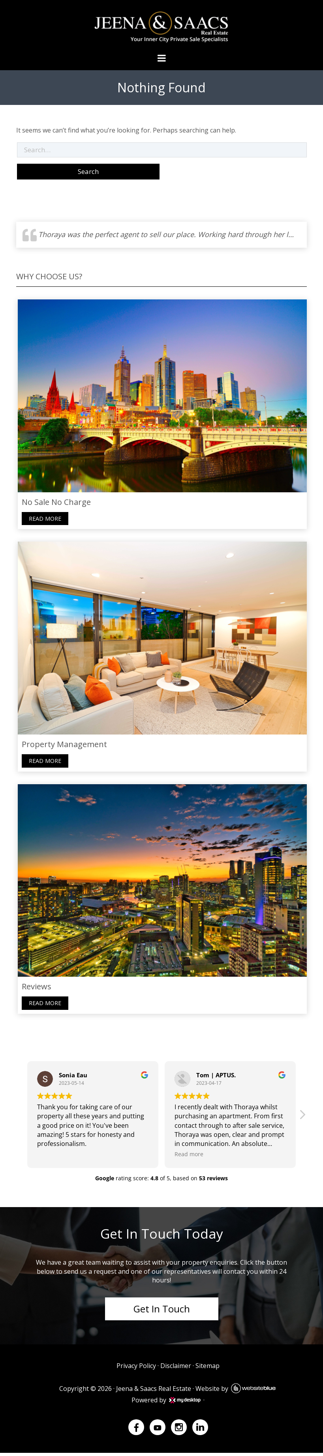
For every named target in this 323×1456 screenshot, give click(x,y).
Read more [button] (189, 1157)
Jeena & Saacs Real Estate (153, 1391)
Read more (43, 519)
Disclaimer (175, 1368)
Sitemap (207, 1368)
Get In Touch (161, 1311)
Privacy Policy (136, 1368)
